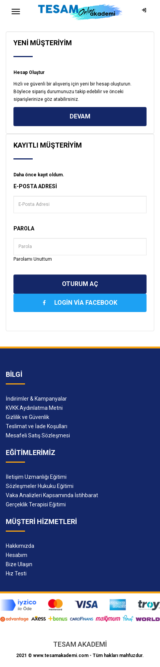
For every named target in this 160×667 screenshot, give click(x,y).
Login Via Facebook (80, 302)
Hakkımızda (20, 546)
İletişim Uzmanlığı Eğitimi (36, 477)
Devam (80, 116)
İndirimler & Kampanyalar (36, 399)
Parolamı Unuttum (32, 259)
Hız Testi (16, 573)
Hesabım (16, 555)
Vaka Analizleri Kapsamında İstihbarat (52, 495)
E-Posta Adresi (35, 186)
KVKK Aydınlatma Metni (34, 408)
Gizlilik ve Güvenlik (27, 417)
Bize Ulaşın (19, 564)
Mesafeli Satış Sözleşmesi (38, 435)
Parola (23, 228)
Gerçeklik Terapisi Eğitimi (36, 504)
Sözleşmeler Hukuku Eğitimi (39, 486)
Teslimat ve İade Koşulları (36, 426)
